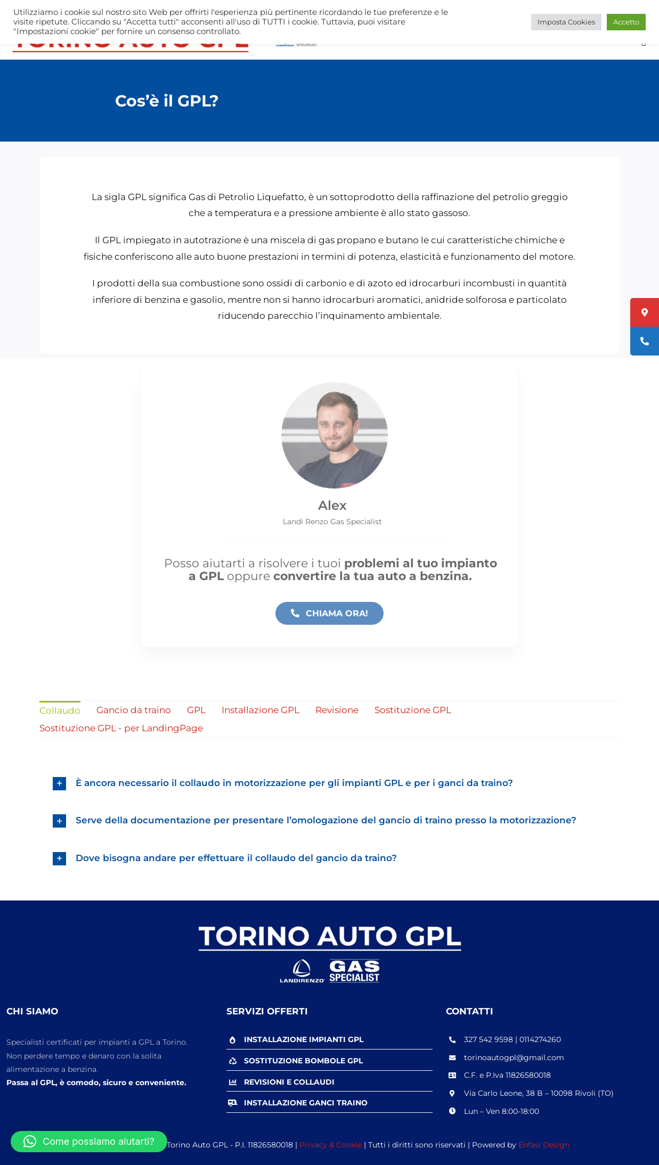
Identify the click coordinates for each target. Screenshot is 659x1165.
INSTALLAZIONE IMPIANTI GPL (303, 1039)
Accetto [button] (626, 22)
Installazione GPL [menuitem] (260, 710)
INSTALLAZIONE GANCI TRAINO (306, 1103)
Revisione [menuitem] (337, 710)
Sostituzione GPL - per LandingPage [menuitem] (121, 728)
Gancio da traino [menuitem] (133, 710)
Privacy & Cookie (330, 1145)
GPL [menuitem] (196, 710)
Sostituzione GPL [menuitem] (413, 710)
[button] (89, 1141)
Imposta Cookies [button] (566, 22)
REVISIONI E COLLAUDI (289, 1082)
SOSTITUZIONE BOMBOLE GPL (303, 1060)
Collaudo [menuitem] (59, 710)
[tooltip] (644, 312)
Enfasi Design (543, 1145)
